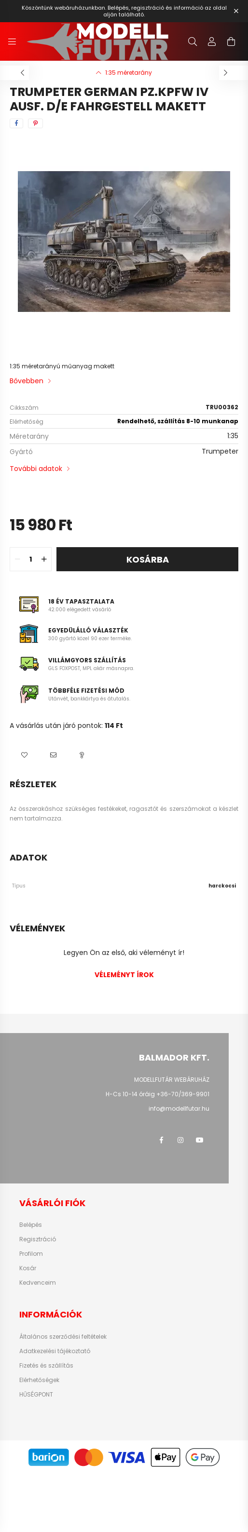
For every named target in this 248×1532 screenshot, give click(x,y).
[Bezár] (236, 11)
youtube (199, 1140)
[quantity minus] (17, 559)
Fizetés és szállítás (46, 1365)
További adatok (36, 468)
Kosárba (147, 559)
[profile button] (211, 41)
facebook (161, 1140)
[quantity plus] (44, 559)
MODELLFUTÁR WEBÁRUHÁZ (171, 1079)
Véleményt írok (124, 975)
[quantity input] (31, 559)
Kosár (27, 1268)
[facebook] (16, 123)
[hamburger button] (12, 41)
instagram (180, 1140)
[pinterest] (35, 123)
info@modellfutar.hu (179, 1108)
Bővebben (26, 381)
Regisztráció (37, 1239)
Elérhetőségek (39, 1380)
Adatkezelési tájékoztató (54, 1351)
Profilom (31, 1253)
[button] (24, 755)
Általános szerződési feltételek (63, 1336)
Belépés (30, 1225)
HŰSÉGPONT (36, 1394)
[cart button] (231, 41)
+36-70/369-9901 (182, 1094)
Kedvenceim (37, 1282)
